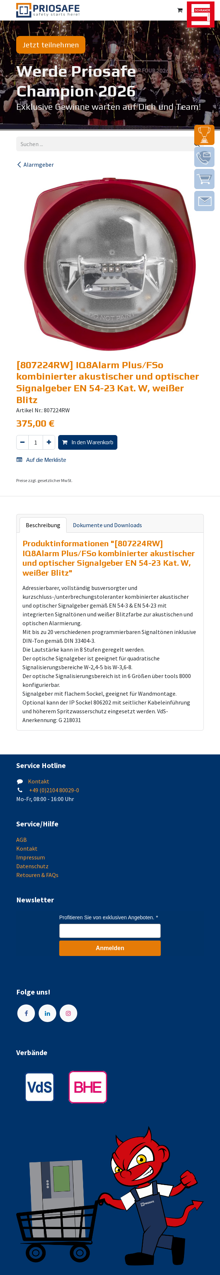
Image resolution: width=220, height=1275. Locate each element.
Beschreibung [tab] (43, 525)
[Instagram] (68, 1013)
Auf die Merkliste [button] (41, 460)
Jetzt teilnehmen (50, 44)
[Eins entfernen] (22, 442)
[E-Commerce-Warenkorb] (180, 10)
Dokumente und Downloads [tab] (107, 525)
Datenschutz (32, 866)
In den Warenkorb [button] (87, 442)
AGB (21, 839)
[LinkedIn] (47, 1013)
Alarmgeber (35, 164)
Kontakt (38, 781)
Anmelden (110, 948)
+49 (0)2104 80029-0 (53, 790)
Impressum (30, 857)
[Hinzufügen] (49, 442)
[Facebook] (26, 1013)
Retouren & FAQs (37, 875)
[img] (204, 135)
